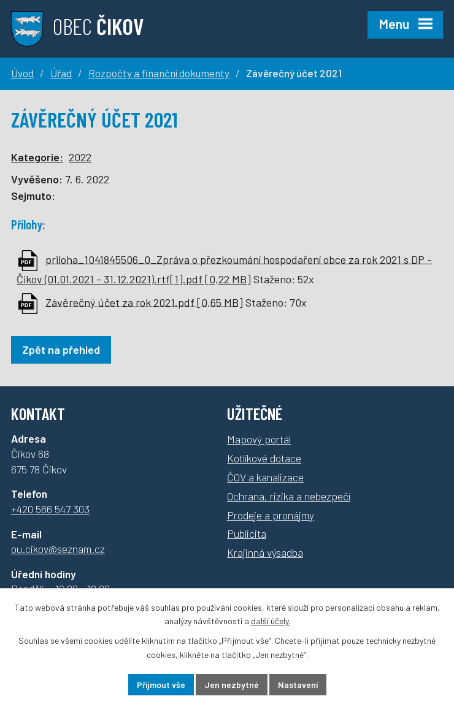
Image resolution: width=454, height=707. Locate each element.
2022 (80, 157)
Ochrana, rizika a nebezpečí (288, 496)
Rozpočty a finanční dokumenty (158, 73)
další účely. (270, 621)
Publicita (246, 533)
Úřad (61, 73)
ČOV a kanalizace (265, 477)
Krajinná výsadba (265, 552)
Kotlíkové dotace (264, 458)
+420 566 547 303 (50, 509)
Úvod (22, 73)
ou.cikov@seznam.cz (58, 549)
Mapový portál (259, 439)
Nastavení (298, 684)
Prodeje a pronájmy (270, 515)
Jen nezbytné (231, 684)
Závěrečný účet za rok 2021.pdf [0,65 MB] (144, 301)
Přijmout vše (161, 684)
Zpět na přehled (61, 349)
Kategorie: (37, 157)
